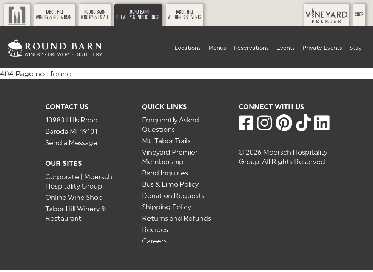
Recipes (155, 229)
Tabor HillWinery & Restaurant (54, 14)
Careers (154, 241)
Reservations (251, 48)
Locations (187, 48)
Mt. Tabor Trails (166, 141)
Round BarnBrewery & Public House (138, 14)
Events (285, 48)
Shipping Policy (166, 207)
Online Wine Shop (74, 197)
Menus (217, 48)
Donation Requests (173, 195)
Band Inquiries (165, 173)
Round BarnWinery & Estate (95, 14)
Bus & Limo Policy (170, 184)
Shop (359, 15)
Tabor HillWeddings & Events (184, 14)
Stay (356, 48)
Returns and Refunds (176, 218)
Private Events (322, 48)
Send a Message (71, 143)
